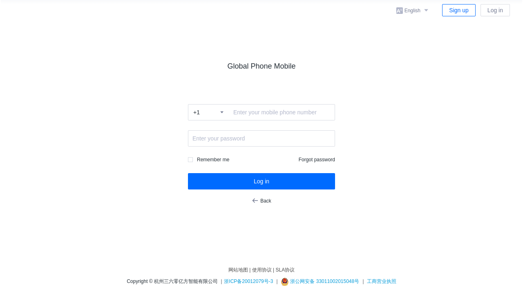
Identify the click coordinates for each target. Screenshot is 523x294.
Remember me (213, 160)
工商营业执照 (381, 281)
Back (261, 200)
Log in (495, 10)
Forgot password (317, 160)
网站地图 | (239, 270)
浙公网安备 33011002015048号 (320, 281)
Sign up (458, 10)
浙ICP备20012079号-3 (248, 281)
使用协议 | (263, 270)
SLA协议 (285, 270)
